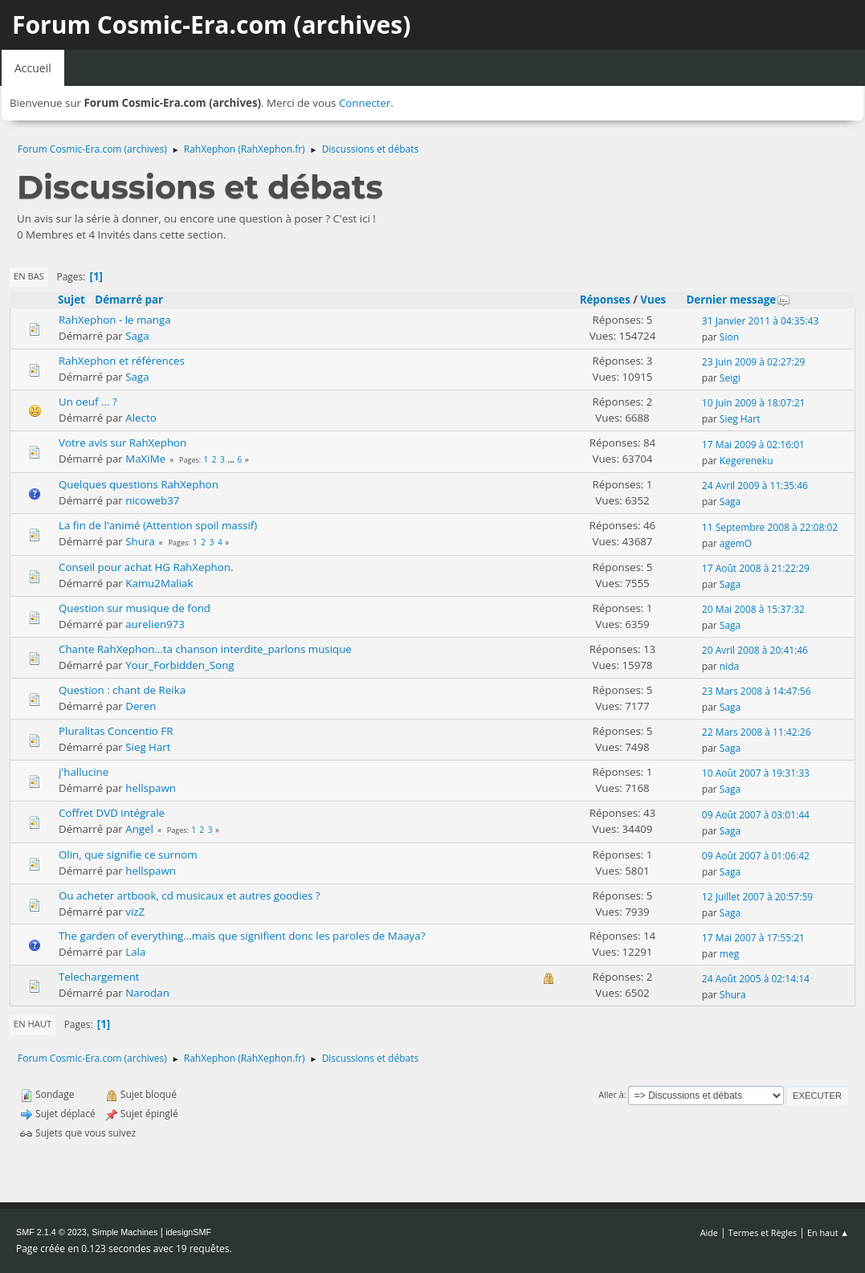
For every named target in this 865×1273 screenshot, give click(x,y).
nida (729, 666)
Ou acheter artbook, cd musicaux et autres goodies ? (189, 895)
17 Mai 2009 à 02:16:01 (753, 444)
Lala (135, 952)
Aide (709, 1232)
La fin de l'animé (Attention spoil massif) (158, 525)
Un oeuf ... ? (88, 401)
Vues (653, 299)
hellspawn (150, 788)
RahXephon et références (122, 360)
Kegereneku (746, 460)
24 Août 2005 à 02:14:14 (756, 978)
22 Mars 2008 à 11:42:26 (756, 732)
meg (729, 954)
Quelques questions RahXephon (138, 484)
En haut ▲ (828, 1232)
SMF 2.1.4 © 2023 (51, 1232)
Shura (140, 541)
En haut (32, 1024)
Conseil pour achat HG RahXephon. (146, 567)
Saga (137, 335)
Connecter (364, 103)
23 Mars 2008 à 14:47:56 (756, 691)
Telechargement (99, 976)
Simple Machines (124, 1232)
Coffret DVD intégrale (112, 813)
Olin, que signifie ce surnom (128, 854)
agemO (736, 543)
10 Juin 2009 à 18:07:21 (754, 403)
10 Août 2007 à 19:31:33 (756, 773)
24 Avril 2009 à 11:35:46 (755, 485)
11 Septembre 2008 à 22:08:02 (770, 527)
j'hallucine (83, 772)
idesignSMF (188, 1232)
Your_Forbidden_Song (179, 665)
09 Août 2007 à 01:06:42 (756, 856)
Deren (140, 706)
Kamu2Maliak (159, 583)
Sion (729, 337)
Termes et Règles (763, 1232)
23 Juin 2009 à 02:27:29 (754, 362)
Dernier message (738, 299)
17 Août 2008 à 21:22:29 (756, 568)
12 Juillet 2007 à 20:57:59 (757, 897)
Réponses (605, 299)
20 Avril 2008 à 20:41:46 (755, 650)
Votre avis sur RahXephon (122, 442)
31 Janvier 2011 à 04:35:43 (760, 321)
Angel (139, 829)
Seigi (730, 378)
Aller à (611, 1094)
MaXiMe (145, 458)
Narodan (147, 992)
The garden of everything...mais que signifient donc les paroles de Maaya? (242, 935)
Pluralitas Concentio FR (116, 731)
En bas (29, 276)
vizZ (135, 911)
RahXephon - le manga (115, 319)
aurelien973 (155, 624)
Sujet (71, 299)
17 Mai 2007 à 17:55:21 (753, 938)
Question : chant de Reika (122, 690)
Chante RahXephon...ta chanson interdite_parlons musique (205, 649)
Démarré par (129, 299)
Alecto (140, 417)
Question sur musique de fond (134, 608)
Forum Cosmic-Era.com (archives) (211, 24)
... (231, 459)
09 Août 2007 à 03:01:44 (756, 815)
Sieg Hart (740, 419)
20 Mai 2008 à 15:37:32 (753, 609)
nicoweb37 (152, 500)
